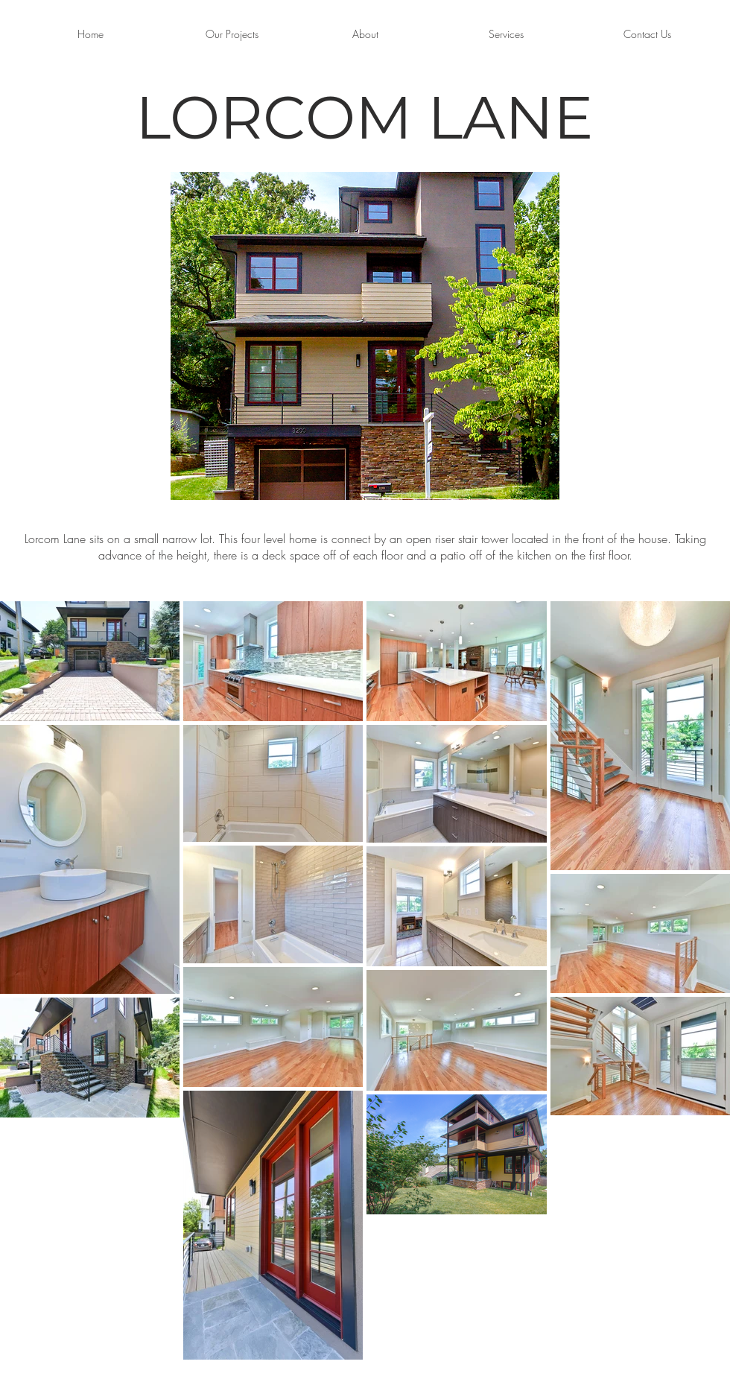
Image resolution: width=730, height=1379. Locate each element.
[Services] (506, 34)
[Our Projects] (232, 34)
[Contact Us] (647, 34)
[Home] (90, 34)
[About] (365, 34)
